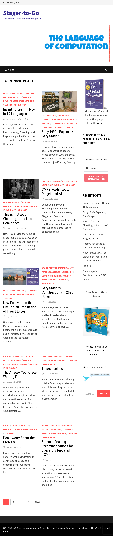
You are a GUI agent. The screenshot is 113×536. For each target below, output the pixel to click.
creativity (30, 93)
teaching (7, 105)
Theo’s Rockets (52, 369)
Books (20, 93)
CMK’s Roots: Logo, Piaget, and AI (55, 191)
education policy (67, 119)
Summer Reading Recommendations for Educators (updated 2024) (57, 448)
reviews (101, 123)
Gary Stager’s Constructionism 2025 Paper (57, 292)
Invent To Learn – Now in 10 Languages (19, 111)
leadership (67, 272)
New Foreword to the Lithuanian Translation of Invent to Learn (19, 307)
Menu (9, 69)
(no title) (87, 265)
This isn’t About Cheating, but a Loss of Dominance (19, 218)
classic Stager (49, 119)
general (46, 123)
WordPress (100, 528)
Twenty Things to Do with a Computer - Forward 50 (96, 350)
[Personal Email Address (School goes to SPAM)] (96, 159)
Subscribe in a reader (94, 367)
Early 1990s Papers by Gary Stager (57, 134)
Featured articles (12, 97)
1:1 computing (49, 115)
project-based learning (22, 101)
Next (37, 502)
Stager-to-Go (21, 13)
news (5, 101)
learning (27, 97)
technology (20, 105)
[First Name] (96, 168)
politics (56, 276)
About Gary (9, 93)
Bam (5, 531)
